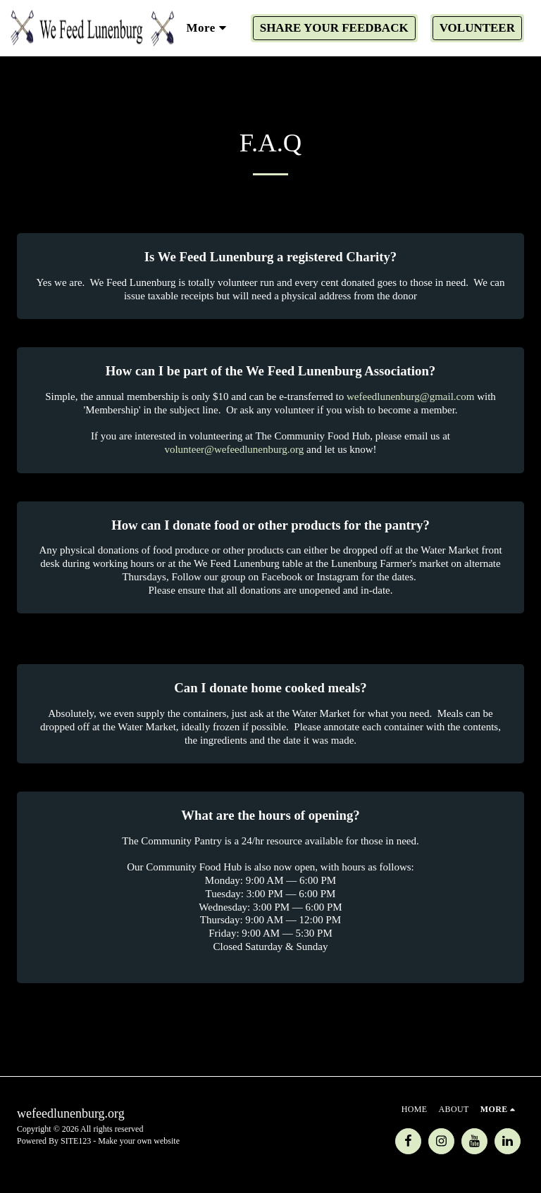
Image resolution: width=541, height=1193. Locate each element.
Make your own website (139, 1141)
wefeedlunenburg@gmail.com (410, 396)
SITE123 (76, 1141)
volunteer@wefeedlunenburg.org (234, 449)
